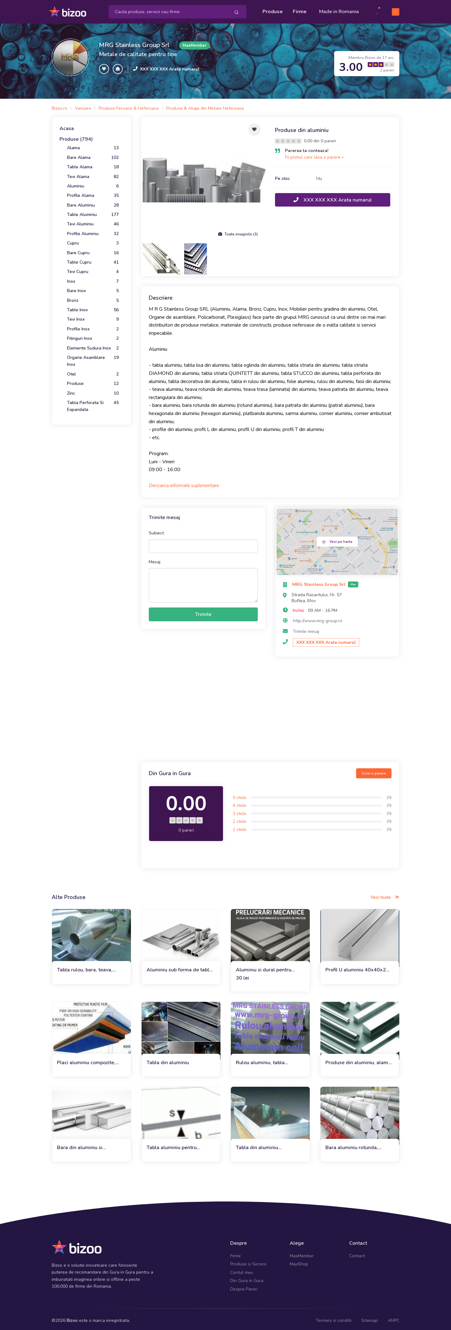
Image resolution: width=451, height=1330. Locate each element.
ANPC (393, 1318)
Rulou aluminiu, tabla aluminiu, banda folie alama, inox (268, 1060)
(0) (389, 794)
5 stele (239, 794)
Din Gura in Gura (246, 1278)
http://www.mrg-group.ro (317, 618)
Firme (300, 10)
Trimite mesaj (306, 629)
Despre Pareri (243, 1286)
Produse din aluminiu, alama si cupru (358, 1060)
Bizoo (72, 1318)
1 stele (239, 827)
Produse (272, 10)
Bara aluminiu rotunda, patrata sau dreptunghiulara (357, 1145)
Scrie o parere (373, 770)
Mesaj (154, 559)
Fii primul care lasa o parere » (314, 154)
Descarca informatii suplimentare (184, 482)
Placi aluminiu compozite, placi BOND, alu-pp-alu (86, 1060)
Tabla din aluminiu (168, 1059)
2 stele (239, 819)
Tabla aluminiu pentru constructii (172, 1145)
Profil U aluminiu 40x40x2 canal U (355, 967)
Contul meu (241, 1270)
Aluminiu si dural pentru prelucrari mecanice (263, 967)
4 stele (239, 803)
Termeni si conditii (333, 1318)
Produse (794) (76, 136)
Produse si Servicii (248, 1261)
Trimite (203, 611)
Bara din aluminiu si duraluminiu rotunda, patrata (90, 1145)
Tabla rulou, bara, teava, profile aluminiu (84, 967)
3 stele (239, 811)
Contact (357, 1253)
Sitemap (369, 1318)
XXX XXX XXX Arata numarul (170, 66)
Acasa (67, 125)
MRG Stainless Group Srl (134, 42)
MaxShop (299, 1261)
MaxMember (302, 1253)
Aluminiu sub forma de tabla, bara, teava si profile (180, 967)
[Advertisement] (270, 707)
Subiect (156, 530)
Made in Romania (339, 10)
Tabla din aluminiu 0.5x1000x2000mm (259, 1145)
